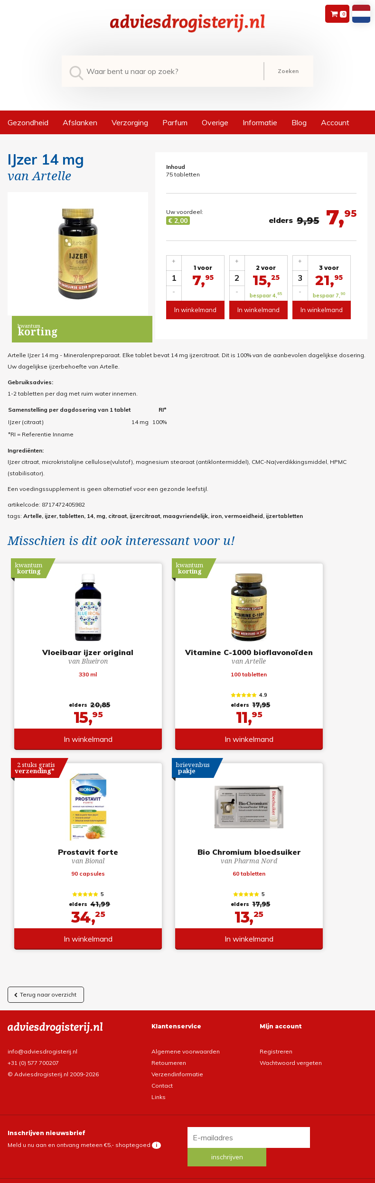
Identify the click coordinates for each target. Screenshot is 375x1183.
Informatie (260, 122)
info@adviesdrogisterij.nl (42, 1056)
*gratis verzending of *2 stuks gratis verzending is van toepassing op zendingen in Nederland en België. (187, 1175)
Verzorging (130, 122)
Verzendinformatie (177, 1078)
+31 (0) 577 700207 (33, 1067)
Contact (162, 1090)
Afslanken (80, 122)
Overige (215, 122)
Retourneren (168, 1067)
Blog (299, 122)
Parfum (175, 122)
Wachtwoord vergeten (291, 1067)
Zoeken (288, 70)
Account (335, 122)
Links (158, 1101)
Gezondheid (28, 122)
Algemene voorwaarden (185, 1056)
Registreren (276, 1056)
